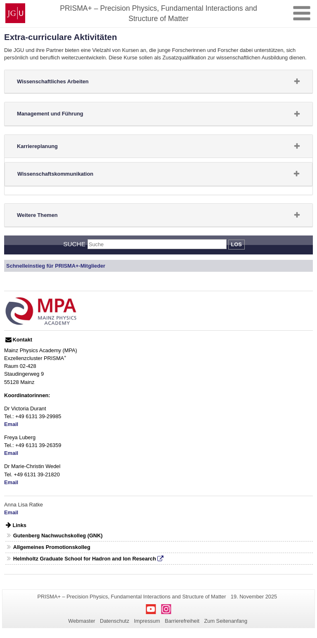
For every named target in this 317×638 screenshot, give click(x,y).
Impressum (147, 621)
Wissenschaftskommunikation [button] (68, 175)
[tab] (158, 81)
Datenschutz (114, 621)
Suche (74, 243)
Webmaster (81, 621)
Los (236, 244)
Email (11, 424)
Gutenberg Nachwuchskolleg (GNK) (58, 535)
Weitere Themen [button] (50, 217)
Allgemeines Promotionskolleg (51, 547)
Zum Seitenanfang (225, 621)
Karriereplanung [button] (50, 148)
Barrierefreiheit (182, 621)
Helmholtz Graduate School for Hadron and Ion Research (84, 559)
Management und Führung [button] (63, 115)
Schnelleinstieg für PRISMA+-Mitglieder (55, 266)
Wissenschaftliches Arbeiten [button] (66, 83)
